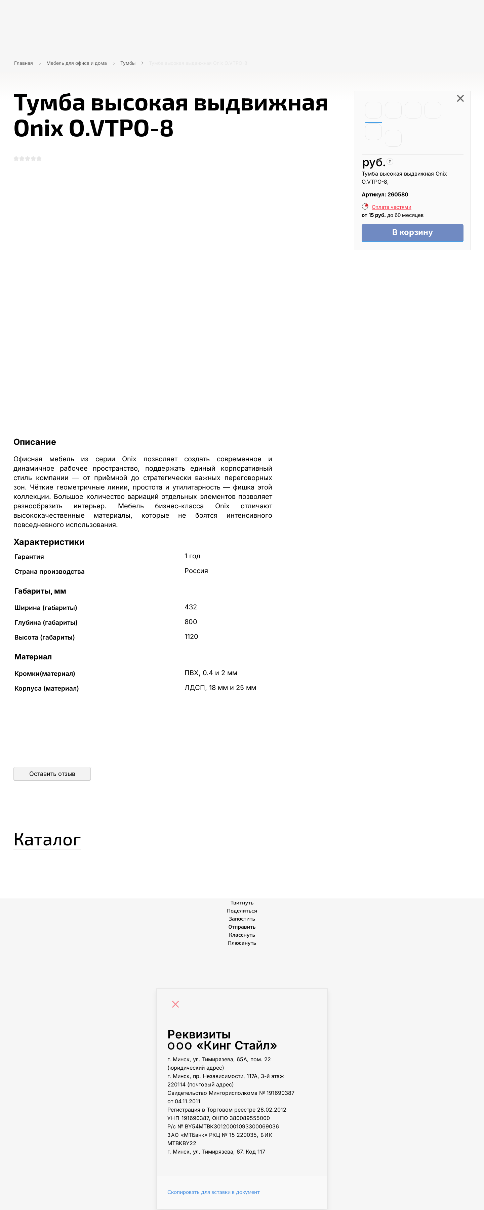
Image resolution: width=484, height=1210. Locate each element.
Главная (23, 63)
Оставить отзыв (52, 774)
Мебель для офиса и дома (76, 63)
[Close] (177, 1006)
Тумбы (127, 63)
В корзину (413, 233)
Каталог (51, 838)
